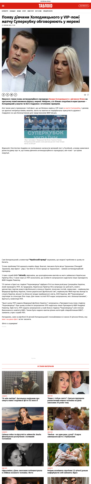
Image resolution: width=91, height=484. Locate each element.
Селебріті (5, 11)
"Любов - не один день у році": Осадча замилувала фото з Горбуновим (64, 435)
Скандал (12, 11)
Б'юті (24, 11)
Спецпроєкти (47, 11)
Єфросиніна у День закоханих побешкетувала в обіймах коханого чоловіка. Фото (22, 471)
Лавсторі (30, 11)
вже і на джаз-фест (10, 319)
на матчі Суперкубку (71, 108)
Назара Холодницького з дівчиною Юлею (67, 99)
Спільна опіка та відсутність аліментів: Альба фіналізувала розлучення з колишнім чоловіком (21, 436)
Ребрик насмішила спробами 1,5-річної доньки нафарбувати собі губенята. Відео (67, 471)
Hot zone (38, 11)
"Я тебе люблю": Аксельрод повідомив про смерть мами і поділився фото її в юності (20, 399)
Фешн (19, 11)
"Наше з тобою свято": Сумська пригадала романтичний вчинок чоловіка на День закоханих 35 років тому (65, 400)
